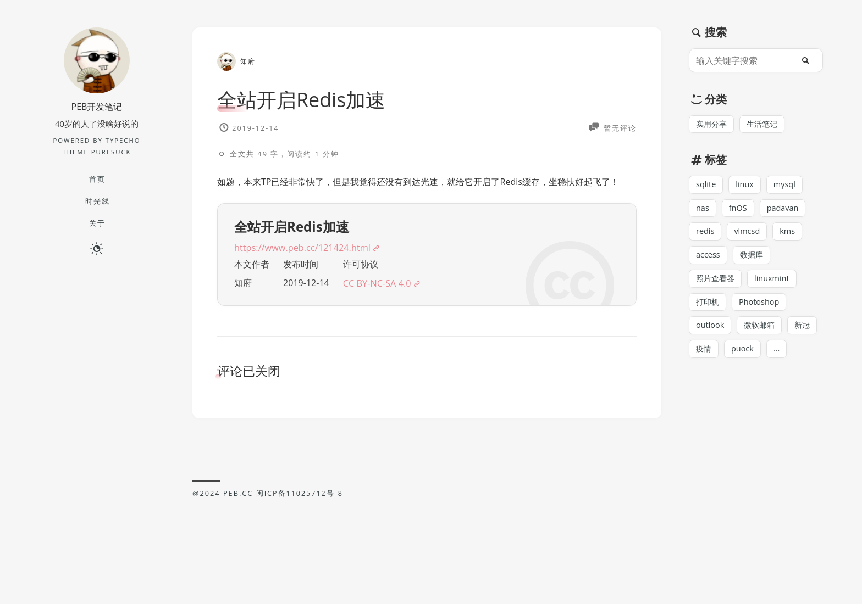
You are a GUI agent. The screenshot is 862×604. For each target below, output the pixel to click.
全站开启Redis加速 (306, 99)
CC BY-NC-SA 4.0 (383, 305)
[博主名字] (97, 89)
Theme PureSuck (96, 152)
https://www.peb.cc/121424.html (305, 267)
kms (790, 235)
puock (744, 356)
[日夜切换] (96, 249)
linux (746, 186)
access (708, 259)
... (779, 356)
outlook (711, 332)
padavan (785, 210)
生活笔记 (765, 125)
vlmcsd (748, 235)
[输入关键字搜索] (744, 60)
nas (703, 210)
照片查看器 (716, 283)
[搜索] (808, 60)
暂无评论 (619, 127)
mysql (787, 186)
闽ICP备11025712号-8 (300, 515)
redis (705, 235)
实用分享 (712, 125)
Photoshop (762, 308)
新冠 (806, 332)
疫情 (704, 356)
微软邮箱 (761, 332)
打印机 (708, 308)
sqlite (706, 186)
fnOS (739, 210)
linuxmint (775, 283)
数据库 (753, 259)
